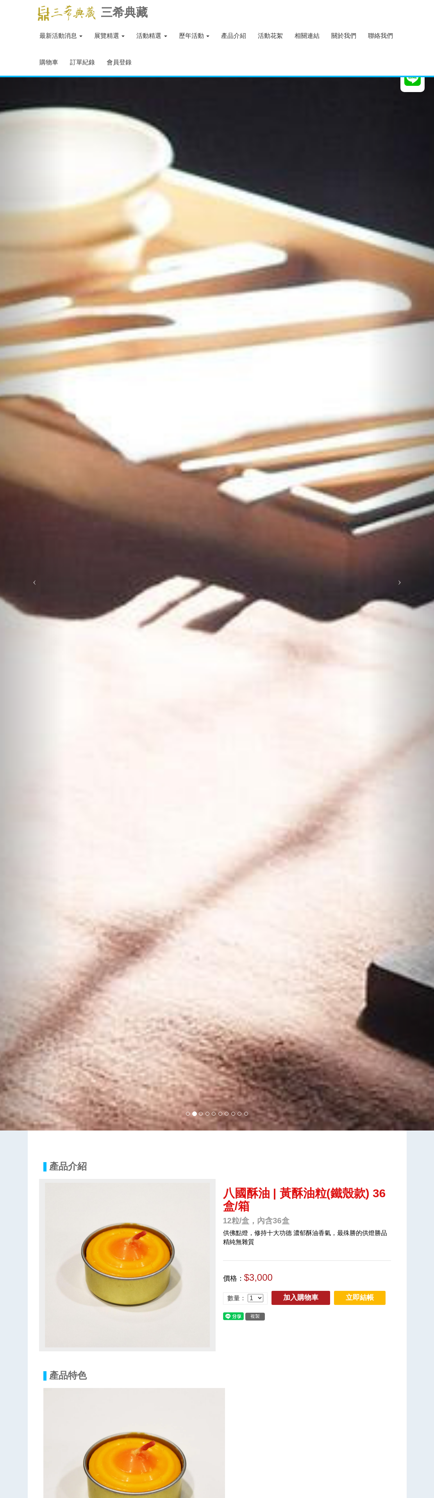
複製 (255, 1316)
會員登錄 (119, 62)
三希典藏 (91, 13)
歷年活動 (194, 35)
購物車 (48, 62)
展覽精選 (109, 35)
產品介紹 (233, 35)
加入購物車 (300, 1297)
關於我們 (343, 35)
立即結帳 (360, 1297)
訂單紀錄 (82, 62)
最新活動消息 (60, 35)
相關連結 (307, 35)
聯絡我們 (380, 35)
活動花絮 (270, 35)
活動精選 (151, 35)
